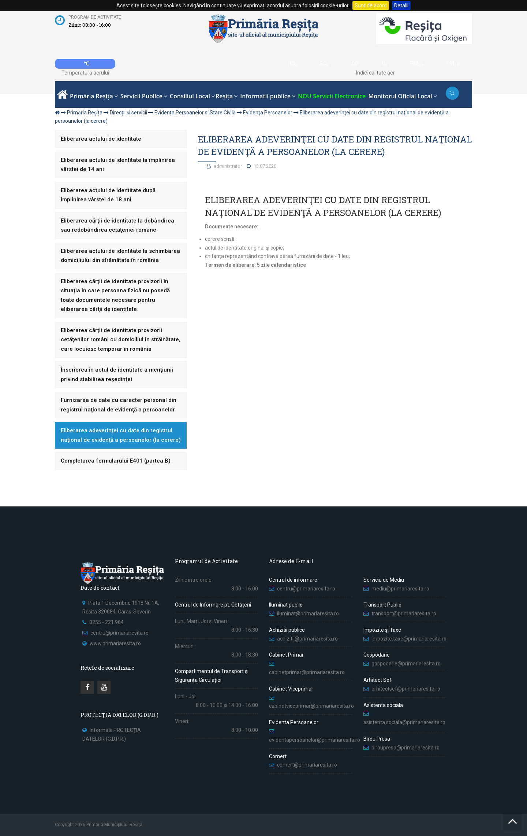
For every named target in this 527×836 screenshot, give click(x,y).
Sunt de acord (371, 5)
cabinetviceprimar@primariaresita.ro (311, 706)
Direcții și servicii (128, 112)
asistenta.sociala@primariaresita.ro (404, 722)
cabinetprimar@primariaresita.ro (307, 672)
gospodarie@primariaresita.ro (406, 663)
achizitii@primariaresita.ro (307, 639)
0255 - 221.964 (106, 622)
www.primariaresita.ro (115, 643)
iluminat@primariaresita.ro (308, 613)
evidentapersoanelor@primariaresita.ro (314, 740)
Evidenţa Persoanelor (267, 112)
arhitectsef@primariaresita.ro (405, 689)
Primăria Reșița (84, 112)
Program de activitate (94, 17)
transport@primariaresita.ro (403, 613)
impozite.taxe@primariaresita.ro (408, 639)
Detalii (401, 5)
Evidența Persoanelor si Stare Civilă (195, 112)
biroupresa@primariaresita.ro (406, 747)
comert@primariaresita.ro (307, 765)
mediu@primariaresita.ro (400, 589)
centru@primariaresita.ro (119, 633)
